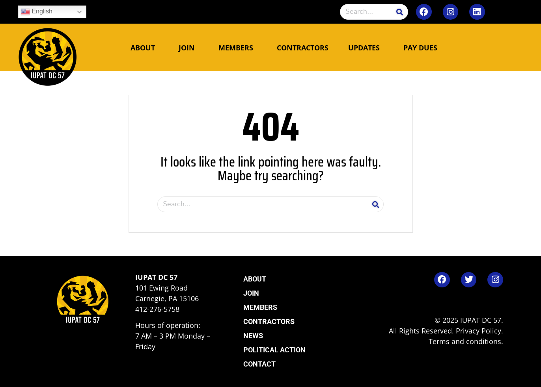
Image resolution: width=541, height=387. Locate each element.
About (145, 47)
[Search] (400, 11)
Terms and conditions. (466, 341)
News (253, 335)
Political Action (274, 350)
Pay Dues (420, 47)
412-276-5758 (157, 309)
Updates (366, 47)
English (36, 12)
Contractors (302, 47)
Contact (259, 364)
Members (237, 47)
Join (189, 47)
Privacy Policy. (479, 330)
